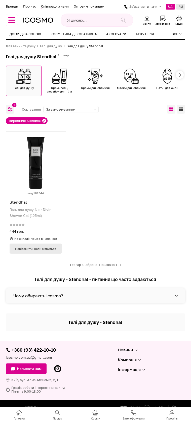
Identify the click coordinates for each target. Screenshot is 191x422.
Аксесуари (116, 34)
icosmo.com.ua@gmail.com (29, 357)
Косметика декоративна (74, 34)
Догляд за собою (25, 34)
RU (180, 7)
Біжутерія (145, 34)
